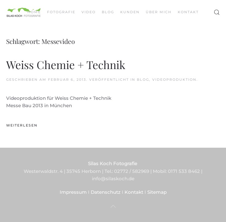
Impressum (73, 192)
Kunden (130, 12)
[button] (217, 12)
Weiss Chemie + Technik (65, 64)
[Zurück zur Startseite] (23, 12)
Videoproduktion (174, 79)
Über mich (159, 12)
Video (88, 12)
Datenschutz (106, 192)
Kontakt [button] (188, 12)
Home (34, 12)
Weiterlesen (22, 125)
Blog (108, 12)
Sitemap (157, 192)
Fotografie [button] (61, 12)
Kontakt (134, 192)
